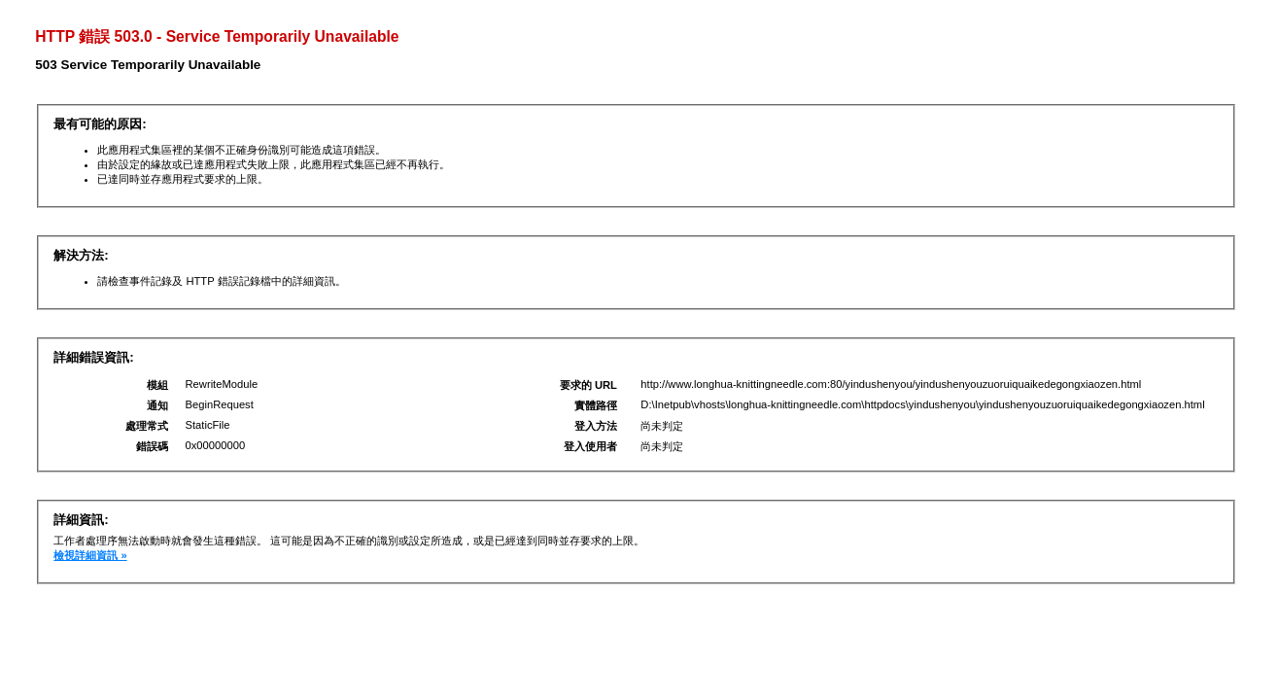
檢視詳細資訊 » (89, 555)
